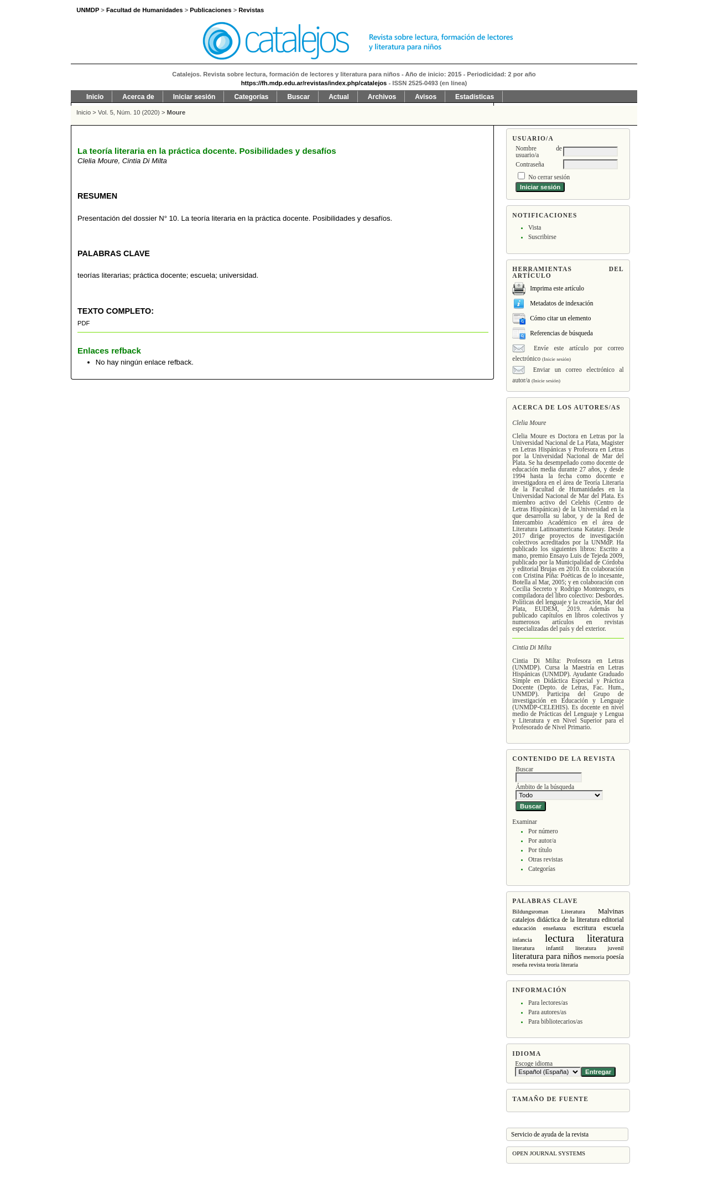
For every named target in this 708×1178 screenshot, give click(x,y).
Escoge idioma (534, 1063)
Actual (339, 97)
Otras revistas (545, 859)
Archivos (382, 97)
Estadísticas (474, 97)
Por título (540, 850)
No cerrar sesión (549, 177)
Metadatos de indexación (561, 303)
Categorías (541, 868)
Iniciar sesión (194, 97)
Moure (176, 112)
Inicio (94, 97)
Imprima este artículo (557, 288)
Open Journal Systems (548, 1153)
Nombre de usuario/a (539, 151)
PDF (83, 323)
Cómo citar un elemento (560, 318)
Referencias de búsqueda (561, 333)
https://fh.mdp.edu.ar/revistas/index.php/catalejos (314, 83)
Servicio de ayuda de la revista (550, 1134)
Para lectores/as (548, 1002)
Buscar (298, 97)
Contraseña (530, 164)
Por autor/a (542, 840)
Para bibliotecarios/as (555, 1021)
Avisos (425, 97)
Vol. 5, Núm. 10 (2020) (129, 112)
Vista (534, 227)
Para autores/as (547, 1012)
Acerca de (138, 97)
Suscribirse (542, 236)
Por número (543, 831)
